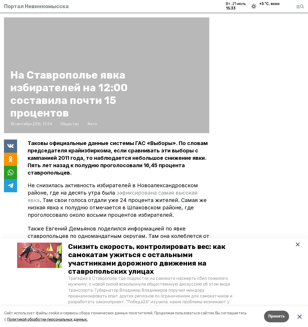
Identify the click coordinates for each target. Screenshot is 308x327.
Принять (276, 316)
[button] (39, 255)
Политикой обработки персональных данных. (47, 319)
